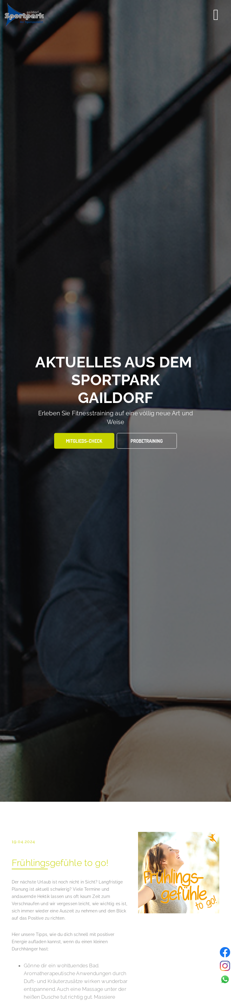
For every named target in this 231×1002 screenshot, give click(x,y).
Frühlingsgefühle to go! (60, 863)
